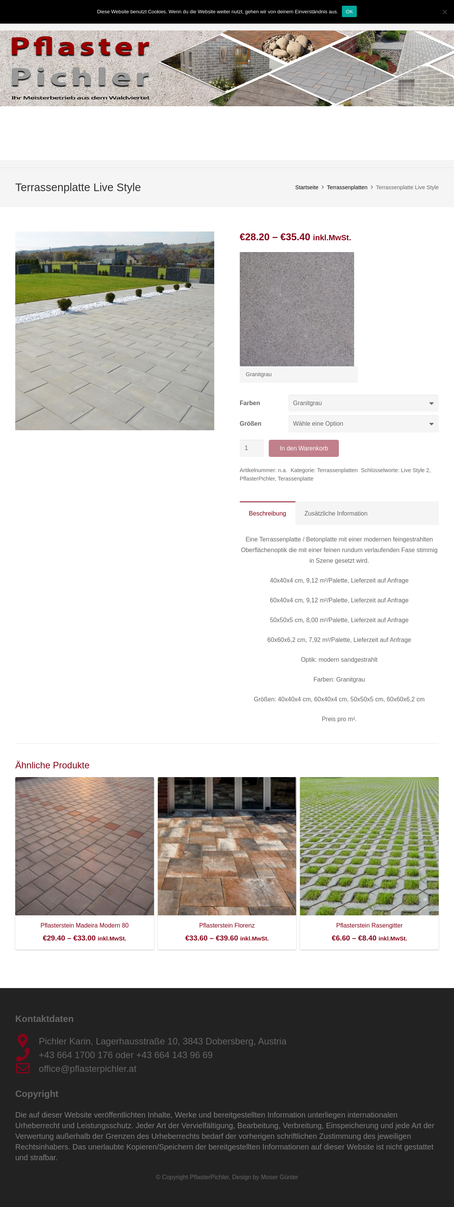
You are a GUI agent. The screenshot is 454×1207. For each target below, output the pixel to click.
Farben (250, 403)
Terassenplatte (296, 479)
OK (349, 11)
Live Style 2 (415, 470)
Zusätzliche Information (336, 513)
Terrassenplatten (347, 187)
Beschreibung (267, 513)
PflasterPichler (257, 479)
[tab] (267, 513)
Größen (250, 423)
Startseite (307, 187)
